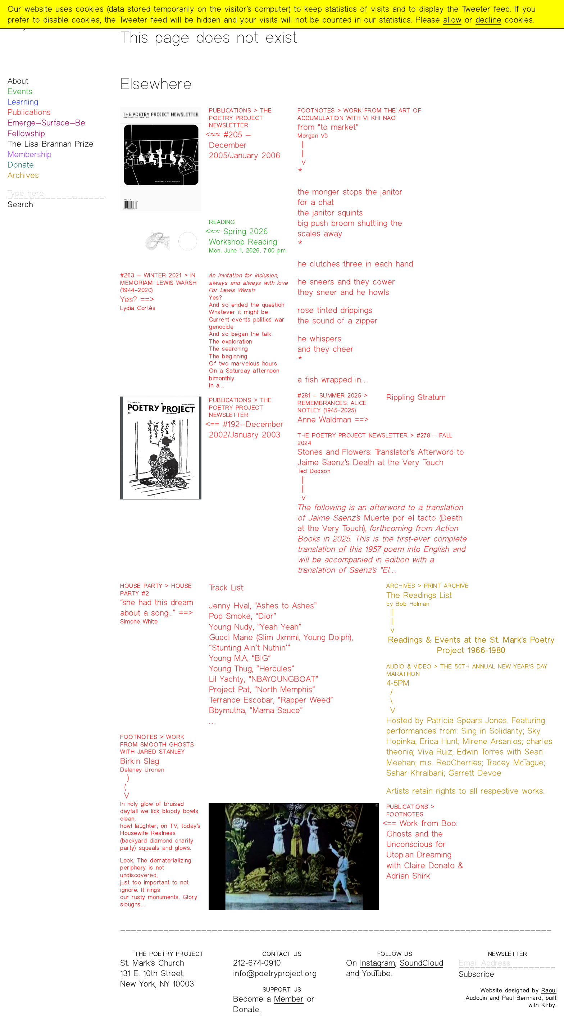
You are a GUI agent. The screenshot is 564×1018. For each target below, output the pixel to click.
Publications (29, 112)
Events (20, 91)
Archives (23, 175)
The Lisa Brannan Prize (51, 144)
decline (488, 19)
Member (289, 999)
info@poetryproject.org (275, 973)
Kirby (548, 1004)
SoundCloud (421, 963)
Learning (23, 102)
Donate (21, 164)
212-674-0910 (257, 963)
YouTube (376, 973)
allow (452, 19)
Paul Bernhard (522, 997)
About (18, 81)
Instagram (377, 963)
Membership (29, 154)
